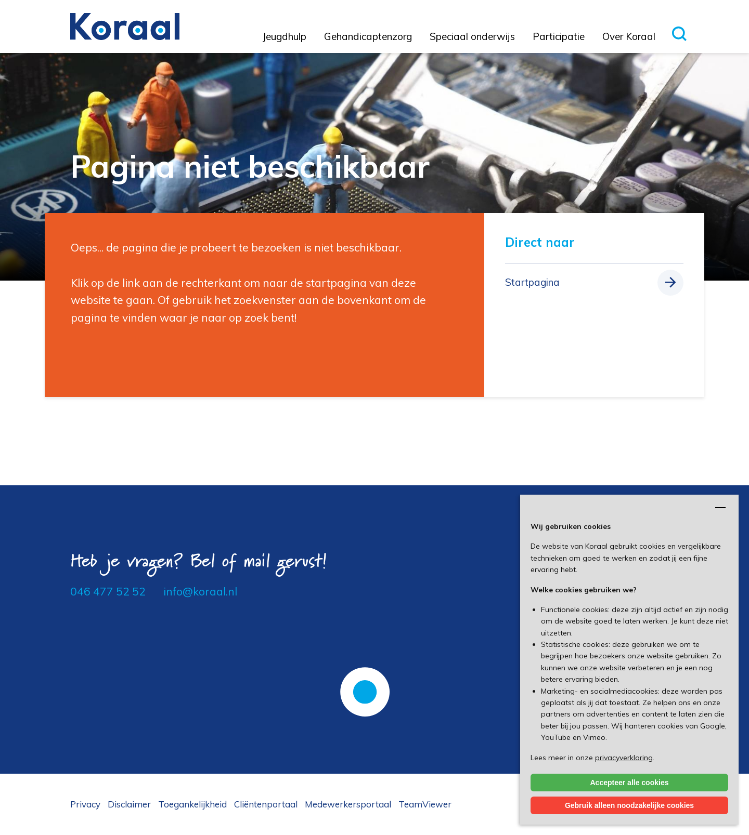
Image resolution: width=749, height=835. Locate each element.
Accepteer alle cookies (629, 782)
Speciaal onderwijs (472, 36)
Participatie (559, 36)
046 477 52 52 (108, 591)
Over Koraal (628, 36)
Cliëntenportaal (266, 804)
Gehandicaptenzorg (368, 36)
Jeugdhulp (284, 36)
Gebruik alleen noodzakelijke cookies (629, 805)
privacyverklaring (624, 757)
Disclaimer (129, 804)
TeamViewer (424, 804)
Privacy (85, 804)
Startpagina (532, 282)
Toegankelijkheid (192, 804)
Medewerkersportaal (348, 804)
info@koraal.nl (200, 591)
